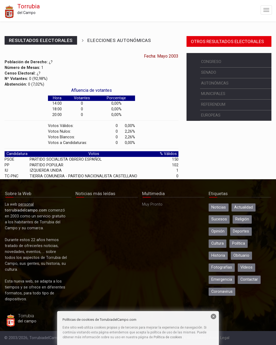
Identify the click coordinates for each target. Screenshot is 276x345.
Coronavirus (222, 291)
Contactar (249, 279)
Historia (218, 255)
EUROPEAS (210, 115)
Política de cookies (168, 337)
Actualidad (243, 207)
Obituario (241, 255)
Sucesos (219, 219)
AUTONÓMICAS (215, 83)
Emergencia (221, 279)
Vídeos (246, 267)
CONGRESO (211, 61)
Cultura (217, 243)
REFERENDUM (213, 104)
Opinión (218, 231)
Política (238, 243)
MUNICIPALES (213, 93)
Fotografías (221, 267)
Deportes (241, 231)
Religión (242, 219)
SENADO (208, 72)
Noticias (218, 207)
